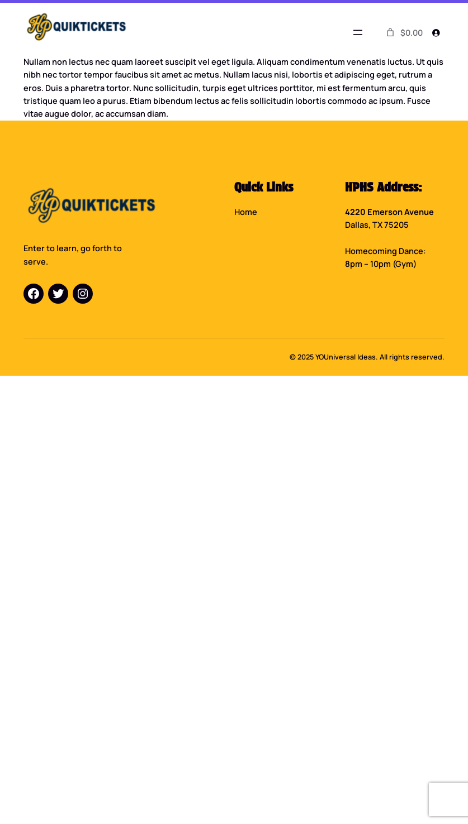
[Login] (436, 32)
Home (245, 211)
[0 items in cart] (403, 32)
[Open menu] (358, 32)
